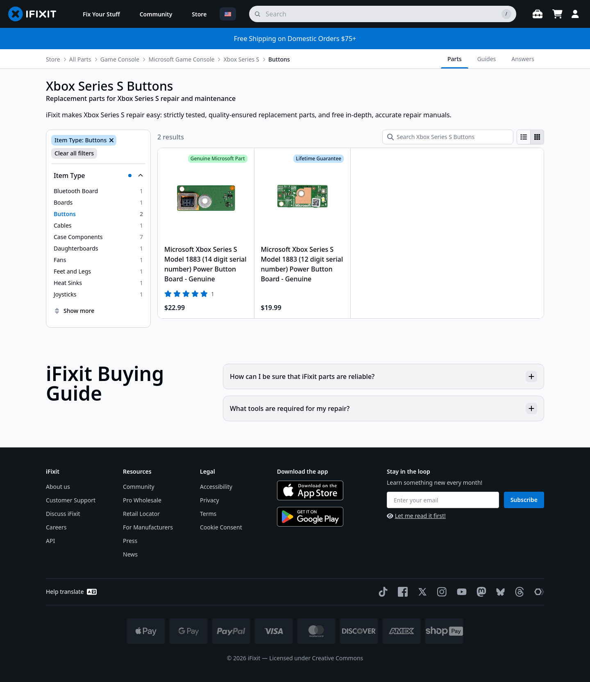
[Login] (575, 14)
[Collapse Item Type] (98, 175)
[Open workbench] (537, 14)
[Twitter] (420, 592)
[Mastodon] (479, 592)
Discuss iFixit (63, 514)
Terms (208, 514)
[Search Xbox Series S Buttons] (447, 137)
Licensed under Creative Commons (316, 658)
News (130, 554)
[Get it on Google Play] (310, 517)
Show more (74, 311)
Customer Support (70, 500)
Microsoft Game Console (181, 59)
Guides (486, 59)
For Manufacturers (148, 527)
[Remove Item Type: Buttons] (110, 140)
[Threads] (517, 592)
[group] (530, 137)
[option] (98, 191)
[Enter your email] (443, 500)
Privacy (209, 500)
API (50, 541)
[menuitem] (101, 14)
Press (130, 541)
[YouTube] (460, 592)
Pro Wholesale (142, 500)
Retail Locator (141, 514)
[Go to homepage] (35, 14)
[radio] (524, 137)
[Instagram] (440, 592)
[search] (382, 14)
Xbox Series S (241, 59)
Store (53, 59)
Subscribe (524, 500)
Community (138, 486)
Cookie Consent (221, 527)
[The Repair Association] (537, 592)
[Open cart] (557, 14)
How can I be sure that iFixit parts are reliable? (383, 376)
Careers (56, 527)
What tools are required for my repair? (383, 408)
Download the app (302, 471)
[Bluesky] (499, 592)
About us (58, 486)
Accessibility (216, 486)
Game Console (119, 59)
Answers (522, 59)
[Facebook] (401, 592)
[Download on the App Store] (310, 490)
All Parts (80, 59)
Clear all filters (74, 153)
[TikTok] (381, 592)
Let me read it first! (416, 516)
